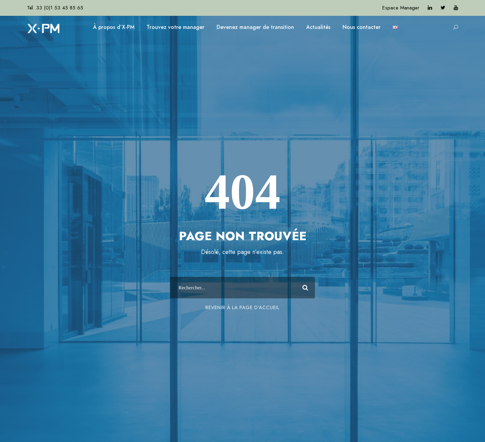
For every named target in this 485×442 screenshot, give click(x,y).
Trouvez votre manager (175, 27)
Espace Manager (400, 7)
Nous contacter (362, 27)
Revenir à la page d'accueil (242, 307)
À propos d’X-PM (113, 27)
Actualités (318, 27)
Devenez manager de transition (255, 27)
